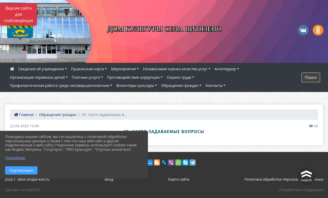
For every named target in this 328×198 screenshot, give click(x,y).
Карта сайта (179, 179)
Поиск (311, 77)
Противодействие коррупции (133, 77)
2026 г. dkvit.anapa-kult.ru (27, 179)
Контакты (214, 85)
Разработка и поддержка (301, 189)
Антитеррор (225, 68)
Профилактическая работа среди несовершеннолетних (59, 85)
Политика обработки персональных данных (283, 179)
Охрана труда (179, 77)
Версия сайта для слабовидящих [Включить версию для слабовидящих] (18, 14)
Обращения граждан (179, 85)
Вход (109, 179)
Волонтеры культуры (135, 85)
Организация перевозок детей (37, 77)
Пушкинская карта (87, 68)
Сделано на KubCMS (22, 189)
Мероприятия (123, 68)
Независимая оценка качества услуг (175, 68)
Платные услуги (86, 77)
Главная (24, 114)
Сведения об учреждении (41, 68)
